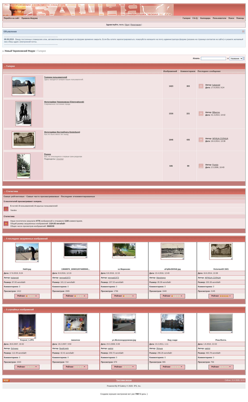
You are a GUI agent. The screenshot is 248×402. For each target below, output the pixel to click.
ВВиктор (216, 112)
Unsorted (59, 159)
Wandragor (161, 278)
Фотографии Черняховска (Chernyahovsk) (64, 102)
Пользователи (219, 18)
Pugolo (215, 165)
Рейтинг (21, 296)
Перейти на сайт (11, 18)
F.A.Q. (195, 18)
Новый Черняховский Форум (20, 51)
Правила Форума (30, 18)
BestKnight (64, 348)
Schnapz (14, 348)
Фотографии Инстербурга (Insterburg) (62, 132)
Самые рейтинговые (14, 197)
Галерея (186, 18)
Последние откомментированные (78, 197)
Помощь (240, 18)
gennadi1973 (64, 278)
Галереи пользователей (55, 77)
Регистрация (136, 25)
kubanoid (216, 85)
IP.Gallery (122, 386)
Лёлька (159, 348)
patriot (110, 348)
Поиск (231, 18)
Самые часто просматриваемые (43, 197)
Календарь (205, 18)
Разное (47, 154)
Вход (127, 25)
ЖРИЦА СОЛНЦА (220, 138)
